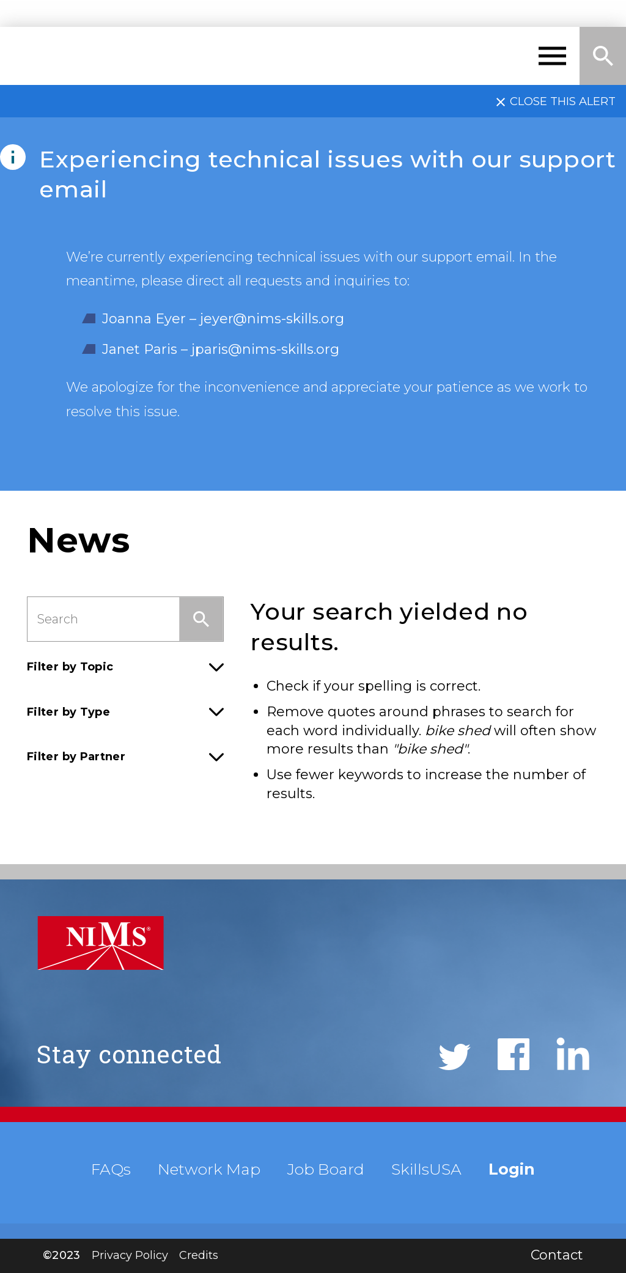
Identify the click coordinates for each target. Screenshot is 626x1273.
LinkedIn (572, 1053)
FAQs (111, 1169)
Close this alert (563, 101)
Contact (557, 1255)
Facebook (513, 1054)
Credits (198, 1255)
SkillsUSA (426, 1169)
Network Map (209, 1169)
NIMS (69, 56)
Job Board (325, 1169)
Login (511, 1169)
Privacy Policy (130, 1255)
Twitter (454, 1057)
